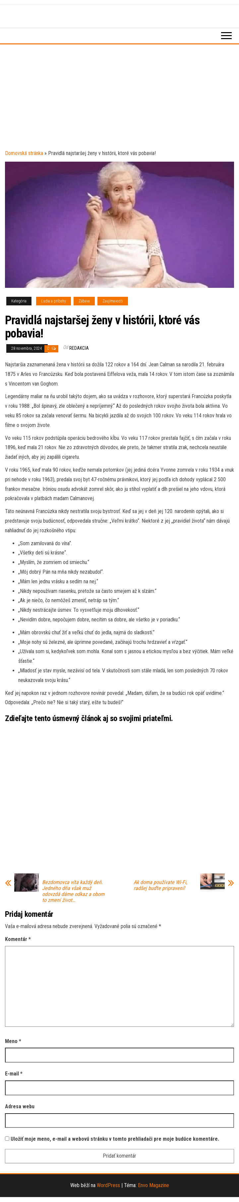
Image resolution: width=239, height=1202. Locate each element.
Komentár (18, 939)
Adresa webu (19, 1106)
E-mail (14, 1074)
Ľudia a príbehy (53, 301)
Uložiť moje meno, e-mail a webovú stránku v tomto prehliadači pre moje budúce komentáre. (115, 1139)
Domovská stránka (24, 153)
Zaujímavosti (112, 301)
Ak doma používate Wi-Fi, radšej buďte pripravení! (160, 885)
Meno (13, 1041)
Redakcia (79, 348)
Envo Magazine (153, 1185)
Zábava (84, 301)
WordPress (108, 1185)
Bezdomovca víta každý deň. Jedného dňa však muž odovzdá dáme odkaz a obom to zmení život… (73, 891)
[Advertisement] (119, 99)
